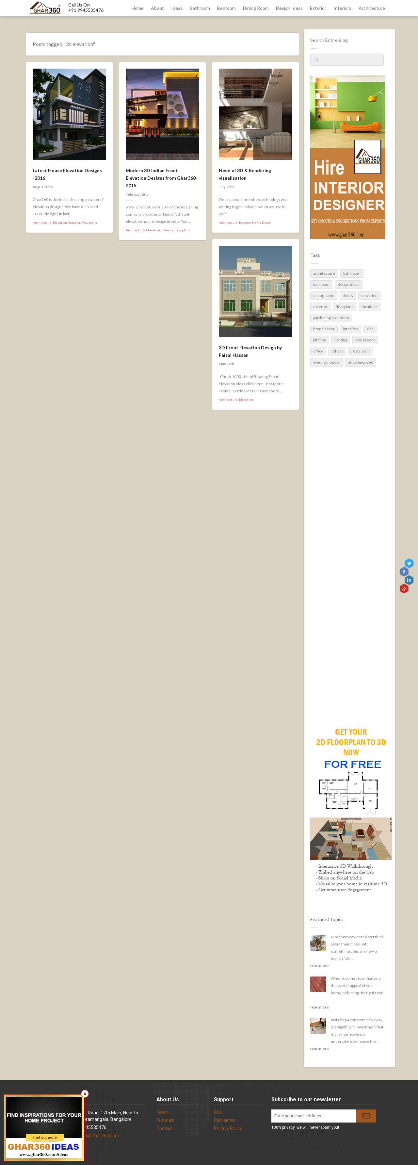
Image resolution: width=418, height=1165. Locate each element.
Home (138, 8)
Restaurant (360, 351)
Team (162, 1112)
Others (337, 351)
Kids (370, 328)
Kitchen (319, 339)
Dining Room (256, 8)
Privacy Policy (228, 1128)
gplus (404, 588)
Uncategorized (360, 362)
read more (319, 965)
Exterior (318, 8)
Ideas (177, 8)
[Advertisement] (347, 603)
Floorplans (344, 306)
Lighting (340, 339)
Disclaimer (224, 1120)
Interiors (342, 8)
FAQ (218, 1112)
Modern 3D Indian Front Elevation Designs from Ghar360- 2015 (162, 178)
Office (318, 351)
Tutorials (165, 1120)
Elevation (369, 295)
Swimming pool (326, 362)
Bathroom (200, 8)
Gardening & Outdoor (331, 317)
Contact (164, 1128)
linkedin (410, 580)
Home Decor (324, 328)
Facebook (404, 572)
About (157, 8)
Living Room (365, 339)
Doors (348, 295)
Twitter (410, 563)
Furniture (370, 306)
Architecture (372, 8)
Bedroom (226, 8)
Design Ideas (289, 8)
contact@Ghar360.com (95, 1135)
